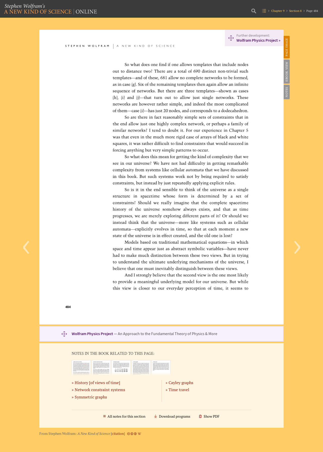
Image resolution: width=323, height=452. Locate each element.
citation (118, 433)
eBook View (286, 72)
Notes (286, 92)
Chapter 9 (277, 11)
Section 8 (295, 11)
